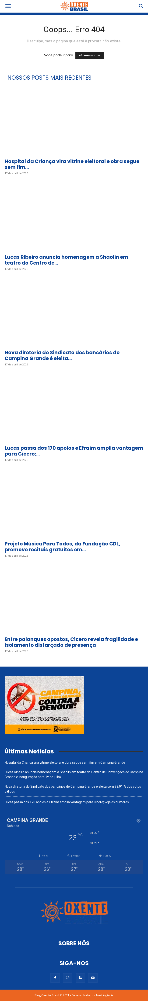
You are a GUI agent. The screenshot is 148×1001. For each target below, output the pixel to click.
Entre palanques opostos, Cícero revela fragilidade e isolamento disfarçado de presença (71, 642)
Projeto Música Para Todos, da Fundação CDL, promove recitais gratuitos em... (62, 546)
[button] (7, 6)
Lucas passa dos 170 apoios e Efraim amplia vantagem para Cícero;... (74, 451)
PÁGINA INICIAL (90, 55)
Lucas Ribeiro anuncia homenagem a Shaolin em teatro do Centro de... (66, 260)
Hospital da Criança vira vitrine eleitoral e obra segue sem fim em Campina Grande (65, 762)
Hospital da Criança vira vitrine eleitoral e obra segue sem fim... (72, 164)
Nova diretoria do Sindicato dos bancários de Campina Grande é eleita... (62, 355)
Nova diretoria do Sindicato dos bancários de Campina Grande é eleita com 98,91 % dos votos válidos (73, 789)
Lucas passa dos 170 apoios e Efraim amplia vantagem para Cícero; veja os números (67, 802)
